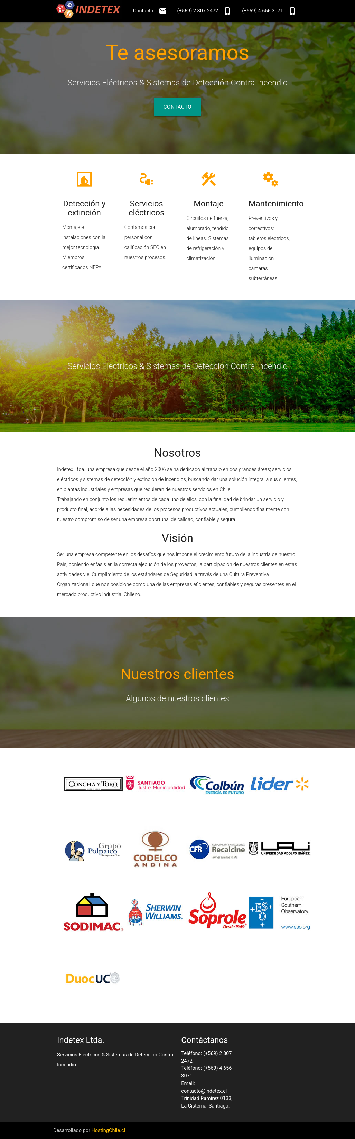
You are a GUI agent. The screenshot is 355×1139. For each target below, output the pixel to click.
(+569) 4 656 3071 (269, 11)
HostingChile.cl (108, 1130)
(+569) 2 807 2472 (204, 11)
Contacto (150, 11)
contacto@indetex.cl (204, 1091)
